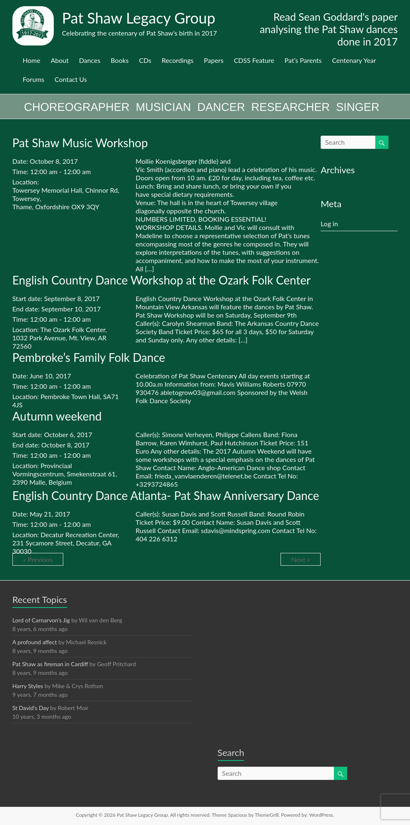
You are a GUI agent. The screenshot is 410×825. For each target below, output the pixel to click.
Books (120, 60)
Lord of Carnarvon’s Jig (41, 620)
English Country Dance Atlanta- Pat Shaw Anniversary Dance (165, 495)
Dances (90, 60)
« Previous (38, 559)
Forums (33, 79)
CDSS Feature (254, 60)
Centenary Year (354, 60)
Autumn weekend (57, 416)
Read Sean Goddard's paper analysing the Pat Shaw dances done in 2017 (329, 29)
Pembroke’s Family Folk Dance (88, 357)
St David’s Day (30, 707)
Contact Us (71, 79)
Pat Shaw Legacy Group (139, 18)
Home (32, 60)
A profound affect (34, 642)
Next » (300, 559)
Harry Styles (27, 685)
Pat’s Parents (303, 60)
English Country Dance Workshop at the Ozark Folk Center (161, 280)
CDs (145, 60)
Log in (329, 223)
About (59, 60)
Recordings (178, 60)
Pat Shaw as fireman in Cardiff (50, 663)
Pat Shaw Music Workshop (80, 143)
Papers (213, 60)
